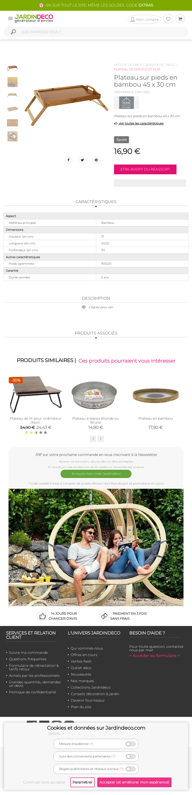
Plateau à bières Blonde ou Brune (95, 430)
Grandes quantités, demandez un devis (35, 691)
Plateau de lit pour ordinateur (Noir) (36, 430)
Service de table (160, 65)
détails (57, 733)
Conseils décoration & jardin (95, 700)
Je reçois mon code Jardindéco (96, 482)
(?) (91, 744)
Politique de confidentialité (32, 699)
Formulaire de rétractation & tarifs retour (34, 674)
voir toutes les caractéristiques (139, 123)
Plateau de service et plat (137, 69)
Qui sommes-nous (87, 655)
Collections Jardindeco (90, 694)
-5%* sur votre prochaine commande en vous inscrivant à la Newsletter (96, 465)
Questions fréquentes (27, 666)
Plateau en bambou (155, 428)
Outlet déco (81, 674)
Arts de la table (128, 65)
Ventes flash (81, 668)
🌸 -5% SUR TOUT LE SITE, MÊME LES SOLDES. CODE (96, 5)
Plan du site (81, 713)
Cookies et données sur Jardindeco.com (96, 728)
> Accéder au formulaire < (154, 662)
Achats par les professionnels (34, 682)
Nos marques (82, 687)
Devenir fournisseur (88, 707)
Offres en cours (84, 661)
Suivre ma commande (28, 659)
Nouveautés (81, 681)
